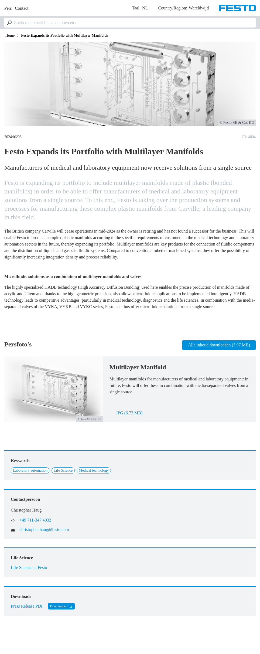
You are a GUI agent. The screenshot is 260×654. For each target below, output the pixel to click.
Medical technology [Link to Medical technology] (94, 470)
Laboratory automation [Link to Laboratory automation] (30, 470)
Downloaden (58, 606)
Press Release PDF (27, 606)
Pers (8, 8)
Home (10, 35)
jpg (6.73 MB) (129, 413)
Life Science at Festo (29, 567)
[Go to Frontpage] (237, 8)
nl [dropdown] (145, 8)
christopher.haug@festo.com (44, 529)
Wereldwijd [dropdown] (199, 8)
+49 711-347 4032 (35, 520)
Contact (22, 8)
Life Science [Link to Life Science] (63, 470)
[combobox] (130, 23)
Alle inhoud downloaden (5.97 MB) (219, 345)
